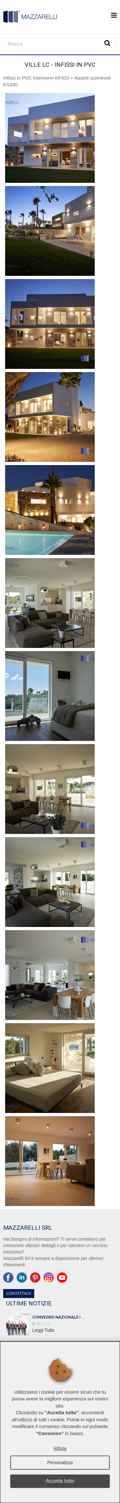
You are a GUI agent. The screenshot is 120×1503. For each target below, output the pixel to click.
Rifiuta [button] (60, 1448)
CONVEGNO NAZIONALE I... (58, 1317)
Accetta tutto (60, 1481)
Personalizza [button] (60, 1462)
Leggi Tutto (43, 1330)
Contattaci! (18, 1293)
